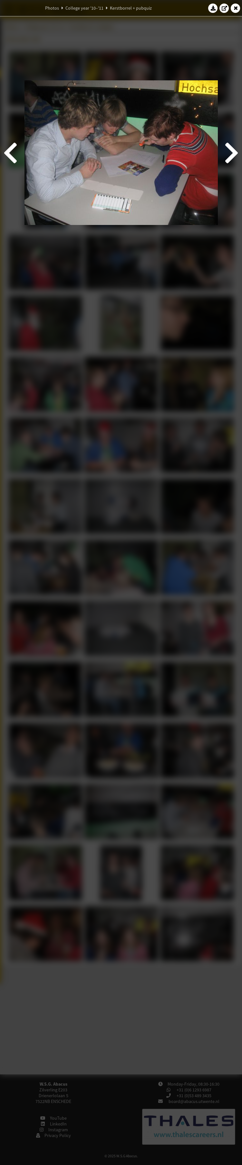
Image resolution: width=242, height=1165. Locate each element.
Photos (52, 8)
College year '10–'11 (84, 8)
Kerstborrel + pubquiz (131, 8)
